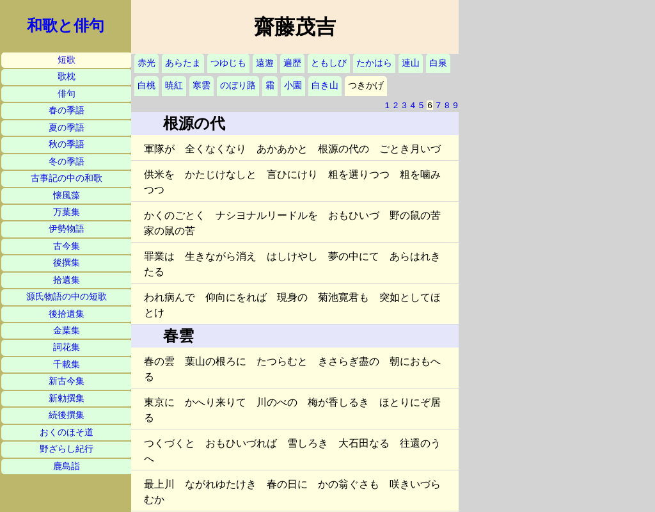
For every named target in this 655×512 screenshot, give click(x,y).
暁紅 (174, 85)
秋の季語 (66, 144)
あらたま (183, 63)
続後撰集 (66, 415)
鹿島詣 (66, 466)
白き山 (325, 85)
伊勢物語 (66, 229)
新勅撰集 (66, 398)
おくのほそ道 (66, 432)
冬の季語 (66, 161)
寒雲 (201, 85)
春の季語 (66, 110)
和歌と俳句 (65, 25)
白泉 (438, 63)
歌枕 (66, 76)
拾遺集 (66, 280)
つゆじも (228, 63)
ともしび (329, 63)
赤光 (146, 63)
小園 (293, 85)
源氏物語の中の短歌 (66, 296)
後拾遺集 (66, 314)
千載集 (66, 364)
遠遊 (265, 63)
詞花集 (66, 347)
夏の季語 (66, 127)
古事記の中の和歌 (66, 178)
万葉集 (66, 212)
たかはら (374, 63)
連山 (411, 63)
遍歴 (292, 63)
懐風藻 (66, 195)
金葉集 (66, 330)
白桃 (146, 85)
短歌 (66, 60)
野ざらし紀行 (66, 449)
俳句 (66, 94)
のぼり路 (238, 85)
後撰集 (66, 263)
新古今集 (66, 381)
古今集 (66, 246)
